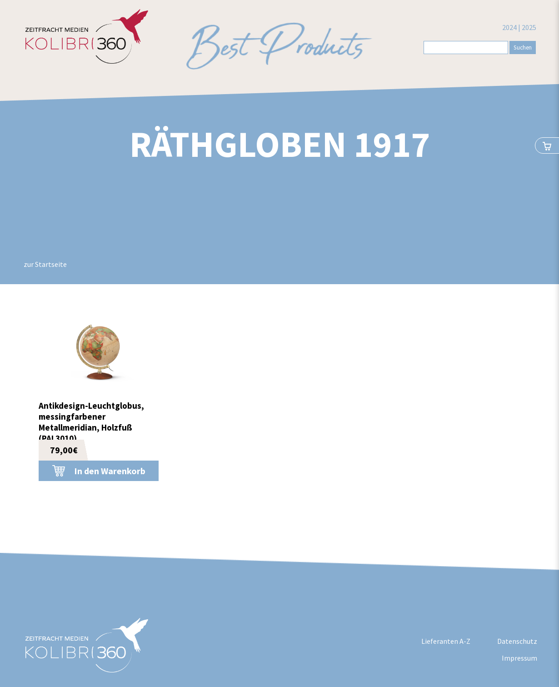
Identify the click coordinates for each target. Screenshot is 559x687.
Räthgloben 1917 (280, 144)
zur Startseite (45, 264)
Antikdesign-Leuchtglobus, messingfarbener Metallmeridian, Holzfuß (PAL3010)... (91, 422)
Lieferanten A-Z (445, 641)
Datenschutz (517, 641)
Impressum (519, 657)
